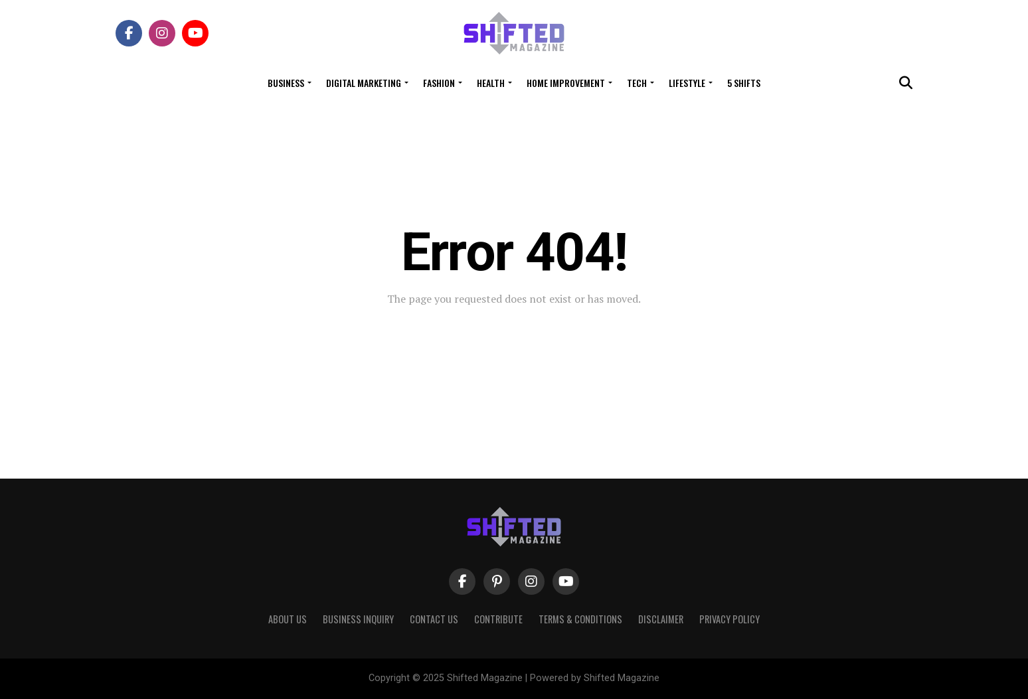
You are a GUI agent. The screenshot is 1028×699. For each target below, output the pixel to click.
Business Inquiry (358, 619)
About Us (287, 619)
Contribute (498, 619)
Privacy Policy (729, 619)
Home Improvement (566, 83)
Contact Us (434, 619)
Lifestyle (687, 83)
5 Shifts (743, 83)
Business (286, 83)
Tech (637, 83)
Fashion (439, 83)
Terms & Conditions (580, 619)
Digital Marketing (363, 83)
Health (491, 83)
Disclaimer (660, 619)
